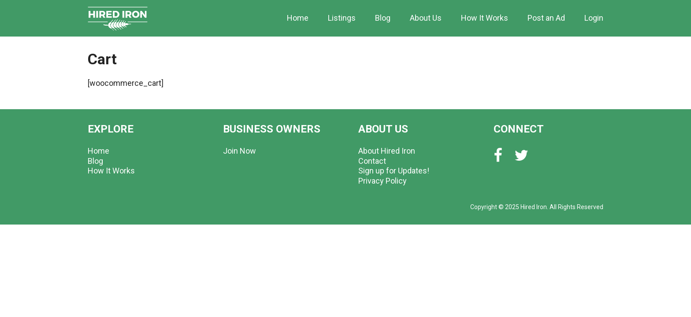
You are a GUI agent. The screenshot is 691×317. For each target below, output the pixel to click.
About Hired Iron (386, 150)
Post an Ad (546, 17)
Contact (372, 161)
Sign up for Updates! (393, 170)
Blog (382, 17)
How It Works (484, 17)
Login (593, 17)
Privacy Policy (382, 180)
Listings (342, 17)
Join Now (239, 150)
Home (297, 17)
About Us (426, 17)
